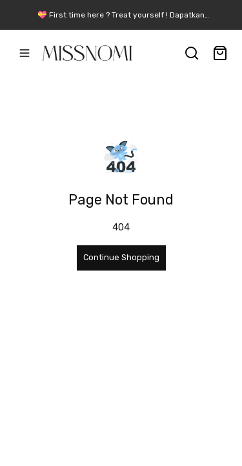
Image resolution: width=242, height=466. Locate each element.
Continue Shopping (121, 257)
